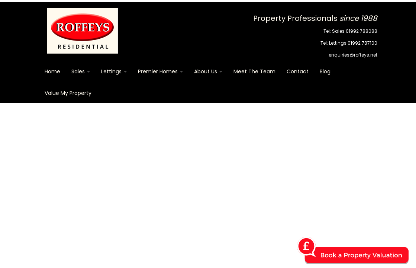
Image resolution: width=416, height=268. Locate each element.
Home (52, 71)
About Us (208, 71)
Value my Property (68, 93)
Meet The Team (254, 71)
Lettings (114, 71)
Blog (325, 71)
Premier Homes (160, 71)
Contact (298, 71)
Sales (80, 71)
